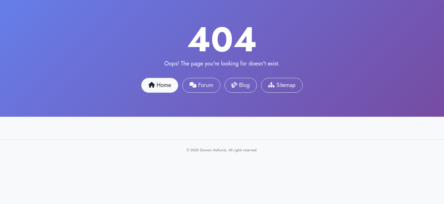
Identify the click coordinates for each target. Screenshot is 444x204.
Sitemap (282, 85)
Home (159, 85)
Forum (201, 85)
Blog (241, 85)
